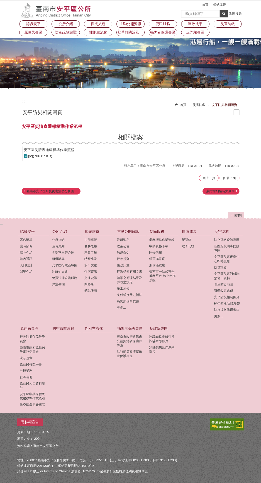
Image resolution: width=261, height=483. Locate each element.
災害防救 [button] (227, 24)
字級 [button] (233, 5)
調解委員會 (60, 271)
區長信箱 (155, 252)
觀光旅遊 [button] (98, 24)
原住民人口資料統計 (32, 385)
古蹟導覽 (90, 240)
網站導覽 (219, 5)
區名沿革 (26, 240)
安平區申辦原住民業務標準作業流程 (32, 396)
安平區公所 (57, 10)
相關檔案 (130, 137)
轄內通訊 (26, 259)
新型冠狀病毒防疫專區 (226, 248)
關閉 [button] (238, 215)
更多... (121, 307)
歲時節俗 (26, 246)
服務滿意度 (157, 265)
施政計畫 (123, 265)
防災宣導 (220, 267)
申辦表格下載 (158, 246)
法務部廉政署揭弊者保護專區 (129, 354)
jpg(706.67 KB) (40, 156)
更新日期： (25, 432)
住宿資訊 (90, 271)
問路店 (89, 284)
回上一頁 (208, 178)
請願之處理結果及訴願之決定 (129, 280)
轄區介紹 (26, 252)
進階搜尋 (235, 13)
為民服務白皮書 (128, 301)
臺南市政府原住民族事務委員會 (32, 349)
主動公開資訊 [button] (130, 24)
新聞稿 (186, 240)
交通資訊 (90, 278)
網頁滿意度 (157, 259)
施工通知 (123, 288)
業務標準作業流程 (162, 240)
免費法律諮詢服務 (64, 278)
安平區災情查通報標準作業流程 (49, 150)
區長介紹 (58, 246)
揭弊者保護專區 (130, 328)
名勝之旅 (90, 246)
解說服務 (90, 290)
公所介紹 (59, 231)
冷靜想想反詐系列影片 (162, 349)
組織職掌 (58, 259)
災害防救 (199, 105)
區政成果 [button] (195, 24)
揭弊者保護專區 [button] (163, 32)
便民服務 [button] (163, 24)
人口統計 (26, 265)
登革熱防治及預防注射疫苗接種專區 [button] (131, 32)
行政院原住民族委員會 (32, 339)
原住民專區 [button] (33, 32)
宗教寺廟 (90, 252)
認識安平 (27, 231)
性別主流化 (98, 32)
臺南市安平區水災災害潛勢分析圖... (52, 191)
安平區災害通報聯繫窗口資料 (226, 276)
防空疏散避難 (66, 32)
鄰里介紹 (26, 271)
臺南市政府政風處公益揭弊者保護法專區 (129, 341)
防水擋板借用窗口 (226, 310)
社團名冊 (26, 377)
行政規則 (123, 259)
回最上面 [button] (229, 178)
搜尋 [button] (224, 13)
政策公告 (123, 246)
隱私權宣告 (30, 422)
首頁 (205, 5)
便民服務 (157, 231)
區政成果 (189, 231)
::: (23, 101)
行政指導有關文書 (129, 271)
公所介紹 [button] (66, 24)
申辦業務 (26, 370)
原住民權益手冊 (31, 364)
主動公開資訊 (128, 231)
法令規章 (26, 358)
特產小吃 (90, 259)
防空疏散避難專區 (226, 240)
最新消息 (123, 240)
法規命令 (123, 252)
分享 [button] (240, 5)
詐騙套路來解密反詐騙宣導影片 (162, 339)
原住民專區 (29, 328)
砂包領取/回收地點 (227, 303)
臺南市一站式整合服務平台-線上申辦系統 (162, 276)
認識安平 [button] (33, 24)
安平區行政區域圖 (64, 265)
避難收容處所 (223, 291)
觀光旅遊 (92, 231)
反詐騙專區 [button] (195, 32)
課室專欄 (58, 284)
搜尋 (184, 12)
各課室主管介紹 (63, 252)
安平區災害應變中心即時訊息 (226, 259)
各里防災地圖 (223, 284)
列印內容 (236, 112)
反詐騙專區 (159, 328)
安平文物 (90, 265)
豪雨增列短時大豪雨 (220, 191)
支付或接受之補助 (129, 295)
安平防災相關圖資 (224, 105)
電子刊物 (188, 246)
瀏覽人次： (25, 438)
